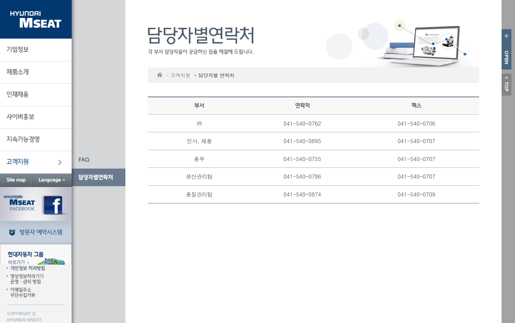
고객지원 (180, 75)
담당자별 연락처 (216, 75)
